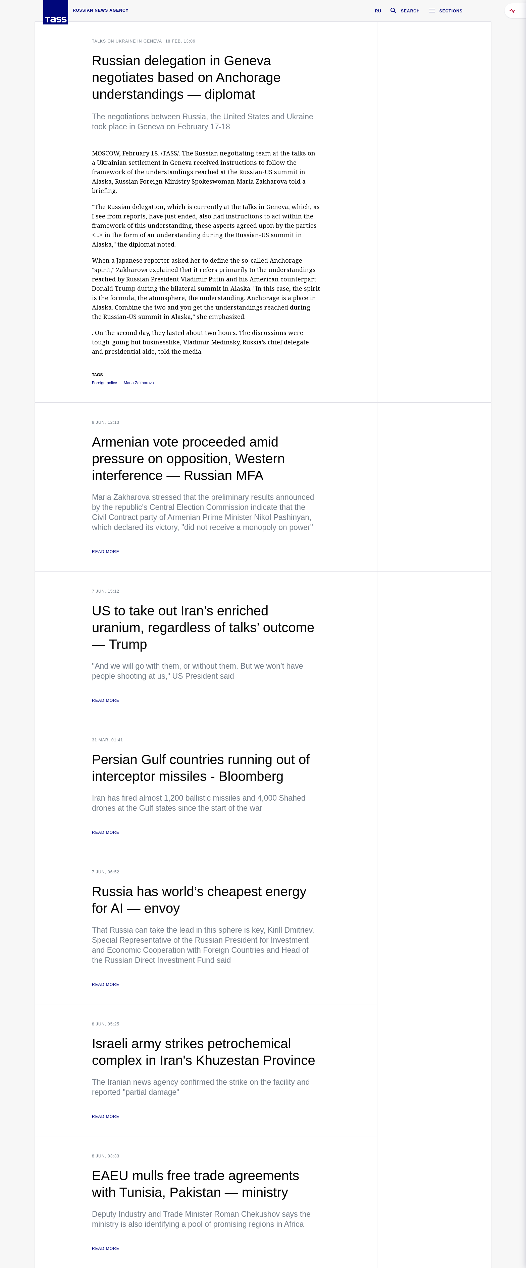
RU (378, 11)
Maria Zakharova (139, 383)
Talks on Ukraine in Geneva (127, 41)
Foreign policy (104, 383)
